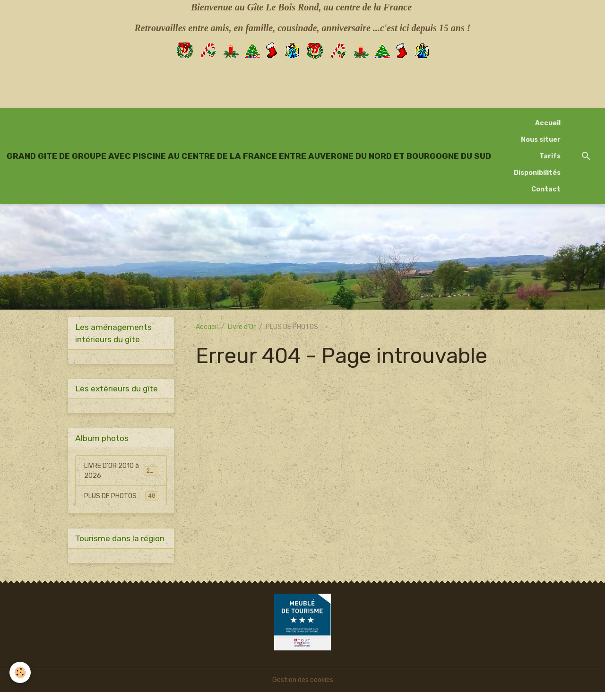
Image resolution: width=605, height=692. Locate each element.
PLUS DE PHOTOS (121, 496)
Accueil (548, 123)
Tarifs (550, 156)
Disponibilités (537, 173)
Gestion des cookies (302, 680)
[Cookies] (20, 672)
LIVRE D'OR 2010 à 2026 (121, 471)
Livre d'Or (242, 327)
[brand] (249, 156)
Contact (546, 189)
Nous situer (541, 140)
